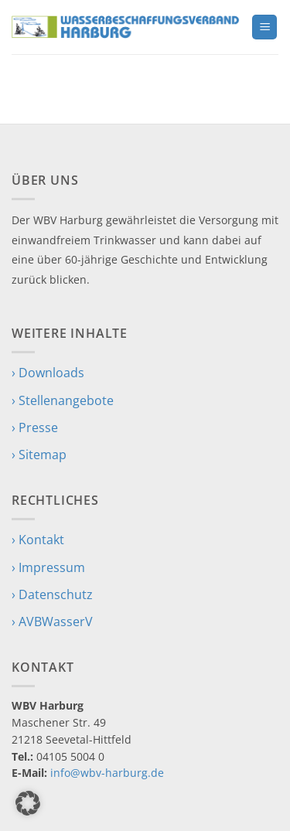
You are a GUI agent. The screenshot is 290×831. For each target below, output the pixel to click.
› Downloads (48, 372)
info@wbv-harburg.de (107, 772)
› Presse (35, 427)
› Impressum (48, 567)
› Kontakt (38, 539)
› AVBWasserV (52, 621)
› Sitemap (39, 454)
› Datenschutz (52, 594)
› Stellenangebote (63, 400)
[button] (264, 27)
